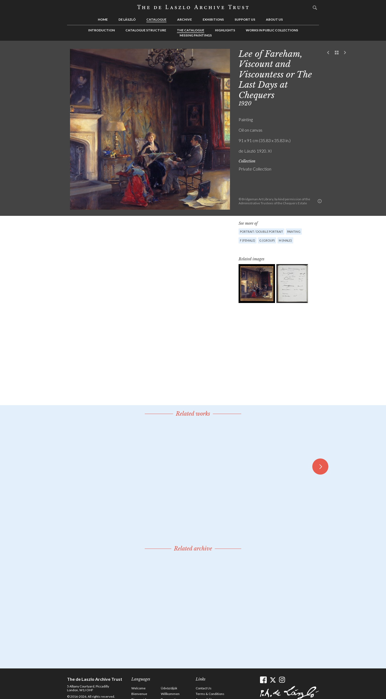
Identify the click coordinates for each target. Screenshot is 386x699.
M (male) (285, 240)
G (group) (267, 240)
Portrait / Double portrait (261, 231)
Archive (184, 19)
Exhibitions (213, 19)
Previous (328, 53)
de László (127, 19)
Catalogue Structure (145, 30)
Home (103, 19)
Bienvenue (139, 694)
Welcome (138, 688)
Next (345, 53)
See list (337, 53)
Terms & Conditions (210, 694)
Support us (245, 19)
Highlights (225, 30)
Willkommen (170, 694)
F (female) (247, 240)
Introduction (101, 30)
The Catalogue (190, 30)
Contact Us (203, 688)
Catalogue (156, 19)
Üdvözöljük (169, 688)
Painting (293, 231)
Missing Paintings (196, 35)
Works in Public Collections (272, 30)
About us (274, 19)
